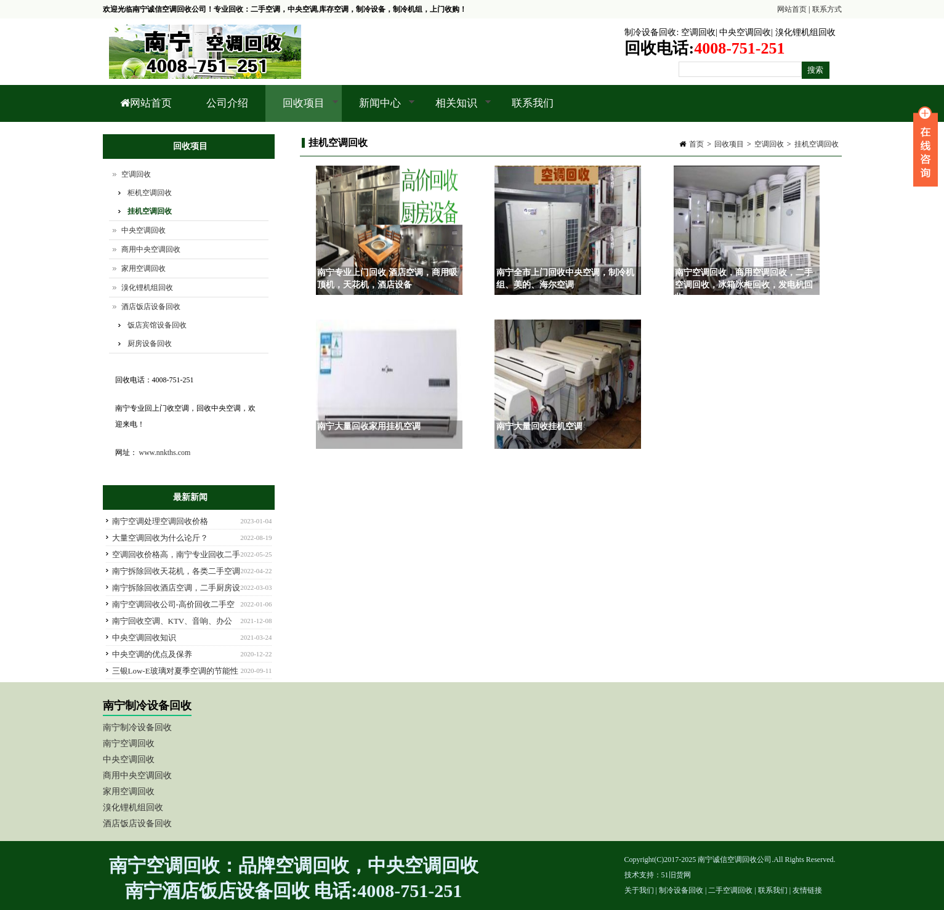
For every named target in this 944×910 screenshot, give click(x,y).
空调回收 (698, 32)
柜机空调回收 (149, 192)
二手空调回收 (730, 890)
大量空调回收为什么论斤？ (160, 537)
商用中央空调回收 (150, 249)
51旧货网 (676, 875)
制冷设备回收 (650, 32)
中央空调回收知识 (144, 637)
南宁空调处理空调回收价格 (160, 521)
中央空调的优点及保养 (152, 654)
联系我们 (533, 103)
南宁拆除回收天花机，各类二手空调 (176, 571)
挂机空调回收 (816, 144)
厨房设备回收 (149, 343)
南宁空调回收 (129, 743)
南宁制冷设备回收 (137, 727)
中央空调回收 (745, 32)
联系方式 (827, 9)
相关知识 (454, 109)
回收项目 (302, 109)
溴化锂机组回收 (805, 32)
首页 (696, 144)
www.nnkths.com (165, 452)
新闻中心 (378, 109)
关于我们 (639, 890)
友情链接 (807, 890)
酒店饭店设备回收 (150, 306)
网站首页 (792, 9)
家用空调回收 (143, 268)
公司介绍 (227, 103)
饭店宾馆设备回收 (157, 325)
